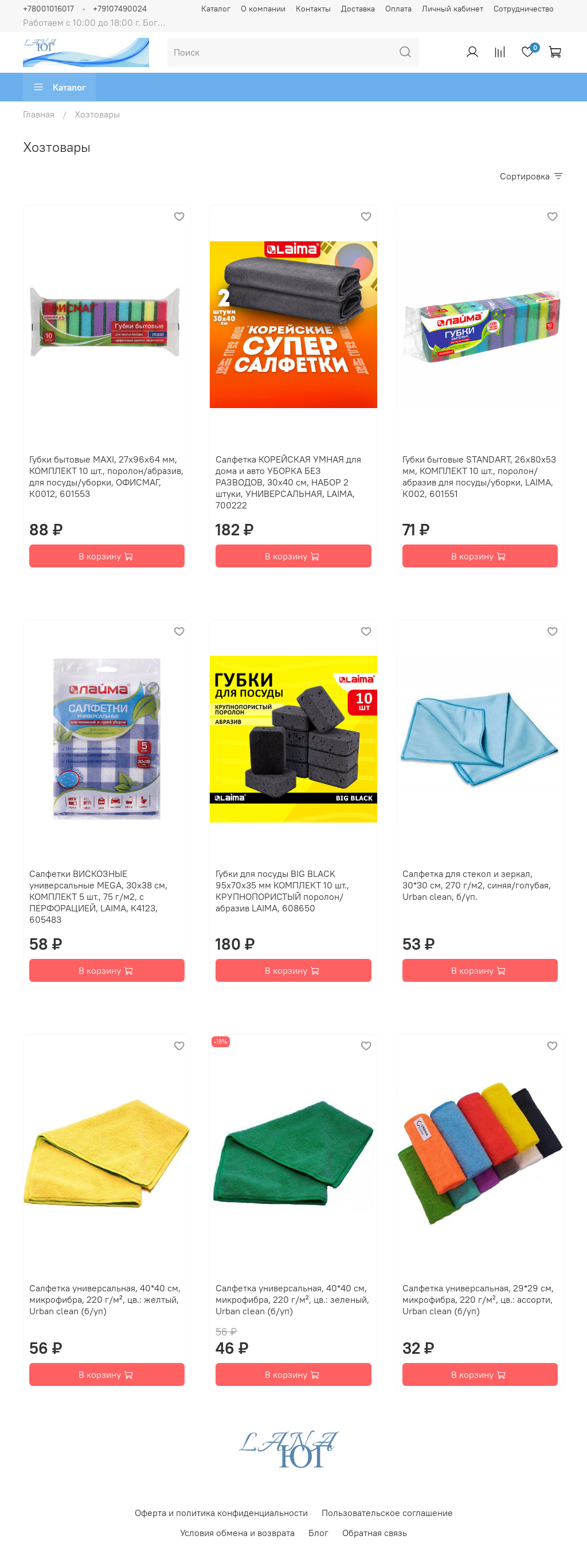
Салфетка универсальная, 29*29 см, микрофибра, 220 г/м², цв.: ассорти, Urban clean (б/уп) (478, 1299)
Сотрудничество (524, 8)
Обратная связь (374, 1532)
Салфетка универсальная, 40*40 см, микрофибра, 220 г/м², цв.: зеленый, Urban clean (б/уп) (292, 1299)
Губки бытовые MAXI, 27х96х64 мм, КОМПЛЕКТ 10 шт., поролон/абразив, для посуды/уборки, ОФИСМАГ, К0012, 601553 (106, 476)
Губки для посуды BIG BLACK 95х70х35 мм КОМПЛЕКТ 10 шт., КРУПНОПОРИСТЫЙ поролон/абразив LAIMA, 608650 (282, 891)
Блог (318, 1532)
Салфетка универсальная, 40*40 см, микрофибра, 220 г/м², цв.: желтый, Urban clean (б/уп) (105, 1299)
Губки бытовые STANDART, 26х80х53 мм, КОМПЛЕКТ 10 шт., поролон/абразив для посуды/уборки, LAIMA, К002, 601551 (479, 476)
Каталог (215, 8)
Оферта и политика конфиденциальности (221, 1512)
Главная (38, 114)
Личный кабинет (452, 8)
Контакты (313, 8)
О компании (263, 8)
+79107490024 (120, 8)
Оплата (398, 8)
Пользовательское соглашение (387, 1512)
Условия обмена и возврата (237, 1532)
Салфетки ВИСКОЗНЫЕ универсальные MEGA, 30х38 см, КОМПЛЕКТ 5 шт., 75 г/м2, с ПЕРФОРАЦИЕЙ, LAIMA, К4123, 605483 (98, 896)
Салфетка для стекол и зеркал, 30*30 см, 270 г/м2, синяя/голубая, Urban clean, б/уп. (476, 885)
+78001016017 (48, 8)
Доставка (358, 8)
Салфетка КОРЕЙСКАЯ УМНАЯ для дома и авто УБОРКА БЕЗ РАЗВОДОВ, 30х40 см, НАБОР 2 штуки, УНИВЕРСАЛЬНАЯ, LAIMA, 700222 (288, 482)
